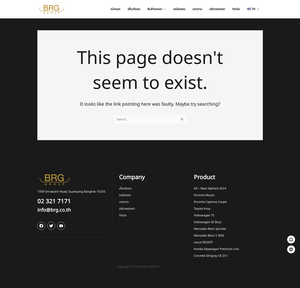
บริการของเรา (127, 208)
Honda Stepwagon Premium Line (216, 249)
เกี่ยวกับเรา (125, 188)
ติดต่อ (123, 215)
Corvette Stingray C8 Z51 (211, 256)
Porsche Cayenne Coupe (210, 202)
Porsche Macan (204, 195)
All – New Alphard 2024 (210, 188)
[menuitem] (254, 9)
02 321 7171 (54, 201)
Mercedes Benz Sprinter (210, 229)
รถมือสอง (125, 195)
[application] (171, 9)
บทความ (124, 202)
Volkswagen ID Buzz (207, 222)
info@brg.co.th (54, 210)
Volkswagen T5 (204, 215)
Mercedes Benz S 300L (209, 235)
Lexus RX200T (203, 242)
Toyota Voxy (202, 208)
